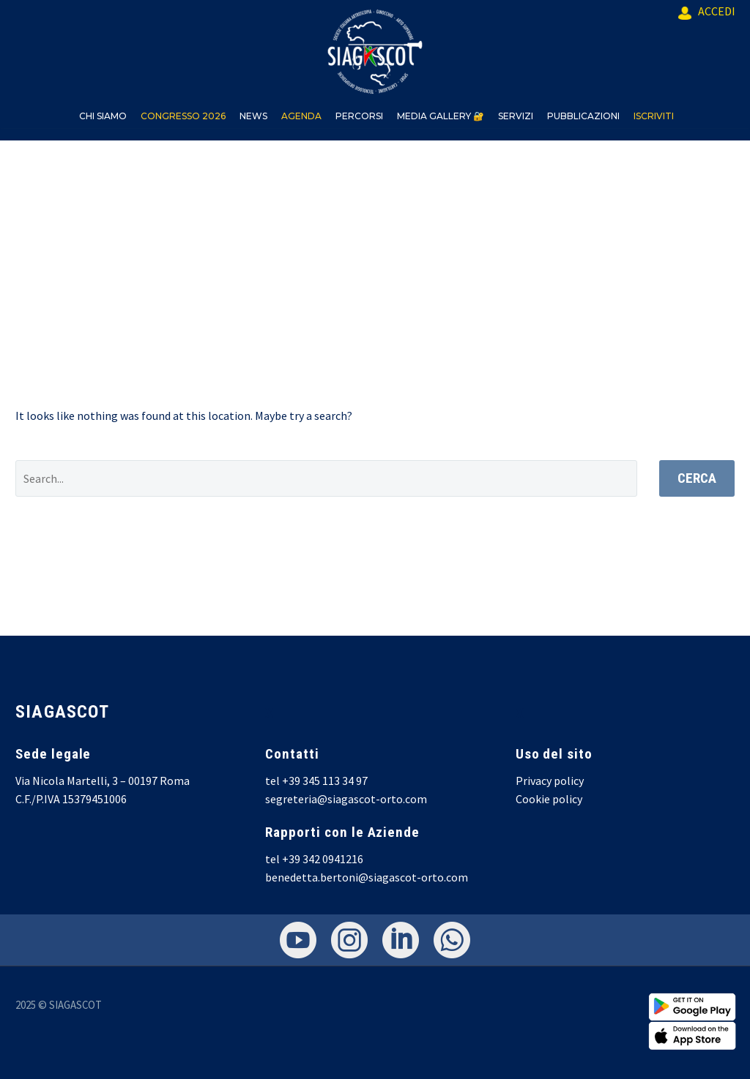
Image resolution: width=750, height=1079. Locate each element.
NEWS (253, 115)
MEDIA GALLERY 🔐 (440, 115)
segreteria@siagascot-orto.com (346, 799)
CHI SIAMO (103, 115)
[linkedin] (400, 940)
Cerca (696, 478)
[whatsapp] (452, 940)
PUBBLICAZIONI (583, 115)
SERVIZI (515, 115)
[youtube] (298, 940)
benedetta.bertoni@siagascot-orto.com (366, 877)
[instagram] (349, 940)
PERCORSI (359, 115)
